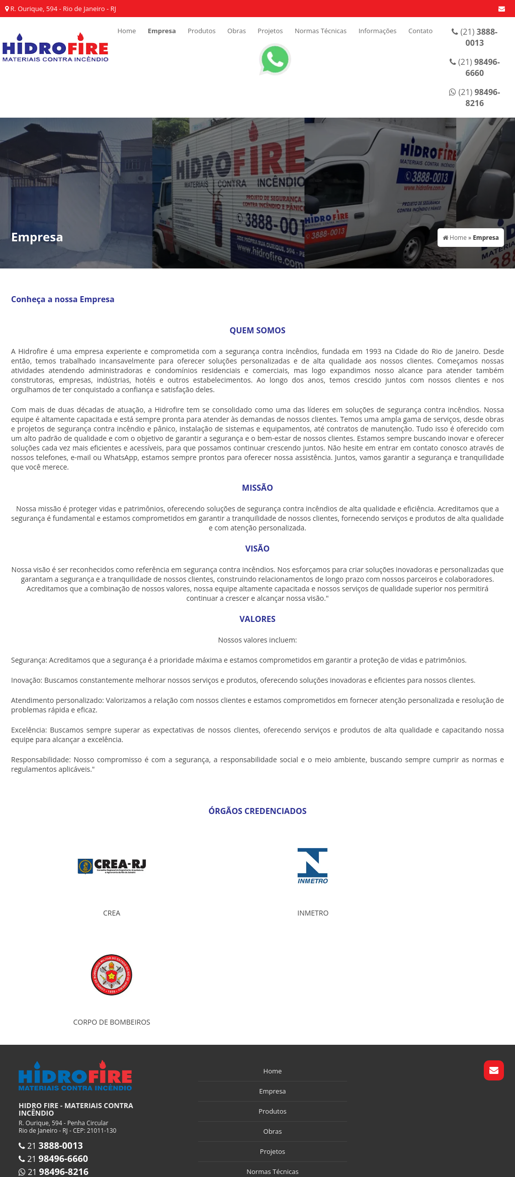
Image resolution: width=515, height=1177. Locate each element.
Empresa (162, 30)
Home (126, 30)
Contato (420, 30)
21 (51, 1036)
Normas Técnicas (321, 30)
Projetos (270, 30)
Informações (378, 30)
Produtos (202, 30)
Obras (236, 30)
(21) (474, 37)
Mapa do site (272, 1122)
